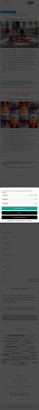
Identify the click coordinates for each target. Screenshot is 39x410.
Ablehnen (19, 213)
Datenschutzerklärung (21, 220)
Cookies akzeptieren (19, 208)
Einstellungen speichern (19, 217)
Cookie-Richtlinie (11, 220)
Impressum (29, 220)
